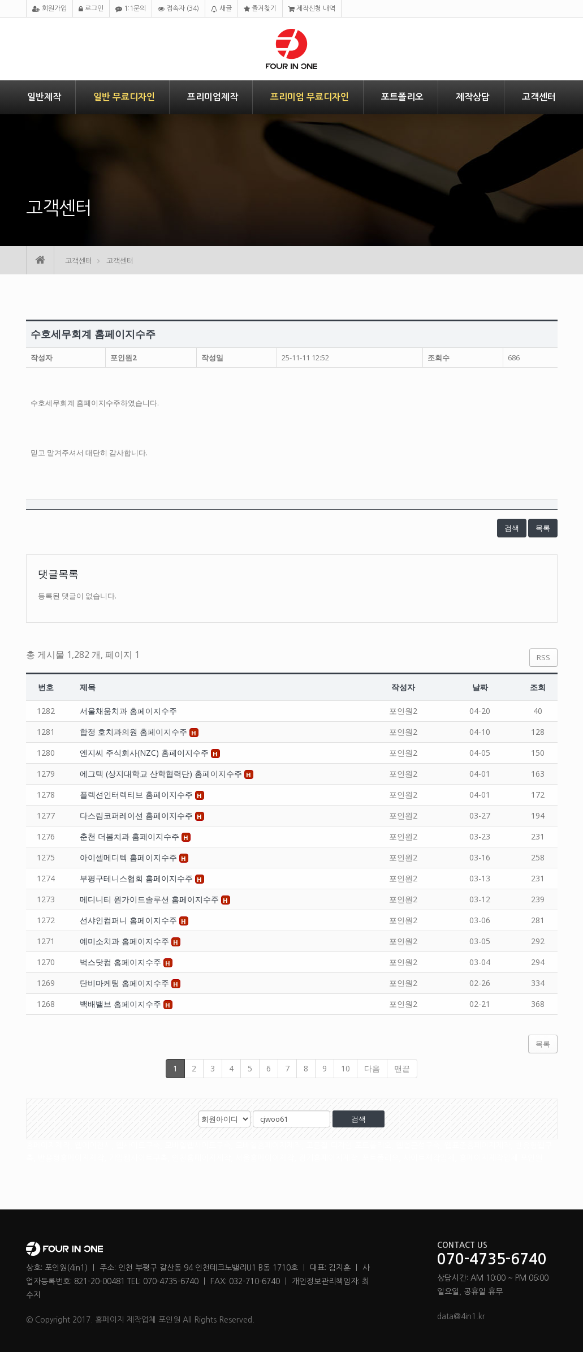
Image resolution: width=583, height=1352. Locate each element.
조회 (538, 687)
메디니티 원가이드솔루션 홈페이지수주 (150, 899)
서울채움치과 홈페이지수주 (128, 710)
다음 (372, 1068)
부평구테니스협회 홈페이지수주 (137, 878)
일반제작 (44, 97)
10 (345, 1068)
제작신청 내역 (311, 8)
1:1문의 (130, 8)
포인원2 (123, 357)
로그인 (91, 8)
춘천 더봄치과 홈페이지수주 (131, 836)
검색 (511, 528)
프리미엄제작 (212, 97)
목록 (543, 528)
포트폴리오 (402, 97)
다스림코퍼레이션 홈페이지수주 (137, 815)
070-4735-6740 (492, 1260)
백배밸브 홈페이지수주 (121, 1003)
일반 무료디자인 (124, 97)
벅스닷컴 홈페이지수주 (121, 962)
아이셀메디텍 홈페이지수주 (129, 857)
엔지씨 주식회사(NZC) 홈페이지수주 (145, 752)
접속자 (178, 8)
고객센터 (539, 97)
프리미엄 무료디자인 (309, 97)
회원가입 (49, 8)
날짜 (480, 687)
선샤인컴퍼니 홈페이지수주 (129, 920)
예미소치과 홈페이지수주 (125, 941)
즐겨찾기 (260, 8)
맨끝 (402, 1068)
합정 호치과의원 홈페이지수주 (134, 731)
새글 (221, 8)
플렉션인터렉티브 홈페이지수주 (137, 794)
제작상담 (473, 97)
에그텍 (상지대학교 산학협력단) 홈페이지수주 (162, 773)
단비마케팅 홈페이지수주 (125, 983)
